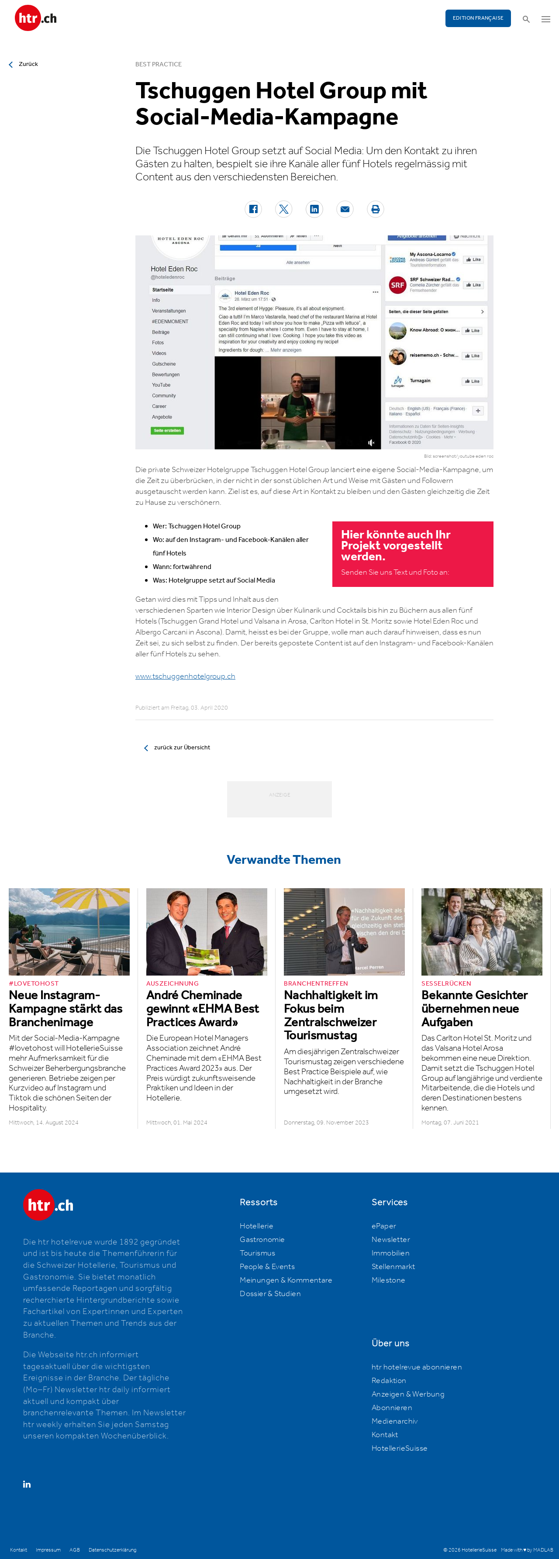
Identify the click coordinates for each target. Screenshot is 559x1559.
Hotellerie (256, 1226)
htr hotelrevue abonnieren (417, 1367)
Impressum (48, 1550)
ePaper (384, 1226)
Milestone (389, 1280)
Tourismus (258, 1253)
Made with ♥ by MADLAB (527, 1550)
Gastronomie (262, 1240)
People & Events (267, 1267)
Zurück (28, 64)
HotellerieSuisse (400, 1448)
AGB (74, 1550)
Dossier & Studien (270, 1294)
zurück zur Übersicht (182, 748)
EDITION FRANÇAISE (478, 18)
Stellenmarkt (393, 1267)
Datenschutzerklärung (112, 1550)
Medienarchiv (395, 1421)
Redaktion (389, 1381)
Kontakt (385, 1435)
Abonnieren (392, 1408)
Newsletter (391, 1240)
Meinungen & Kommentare (286, 1280)
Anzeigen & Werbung (408, 1394)
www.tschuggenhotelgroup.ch (185, 676)
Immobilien (391, 1253)
